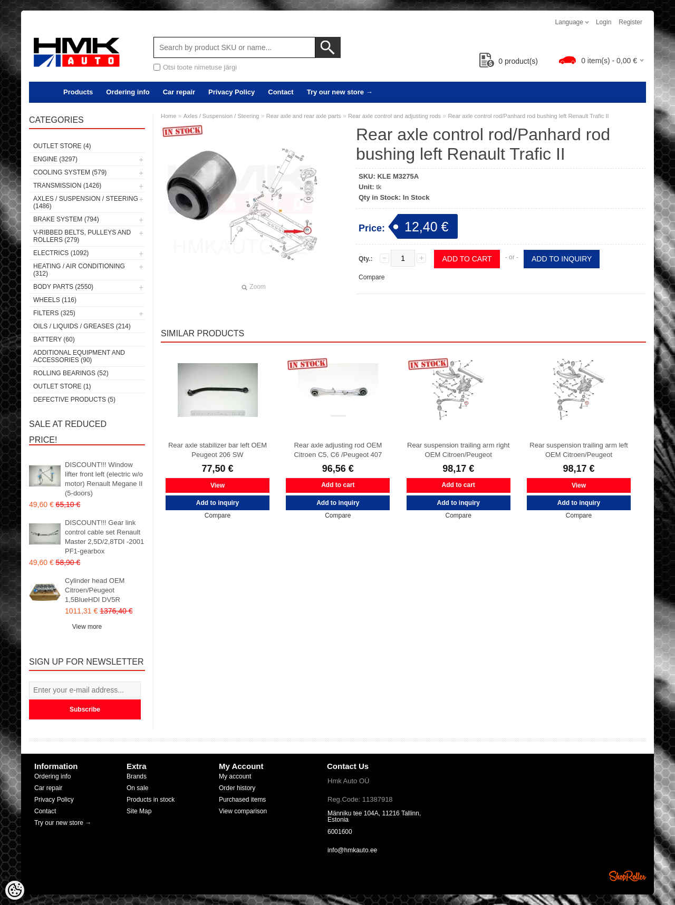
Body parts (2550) (63, 286)
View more (87, 626)
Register (630, 22)
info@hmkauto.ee (352, 850)
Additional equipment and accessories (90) (79, 356)
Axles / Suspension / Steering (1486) (85, 202)
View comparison (243, 811)
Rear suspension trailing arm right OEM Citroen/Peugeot (458, 450)
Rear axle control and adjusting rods (394, 116)
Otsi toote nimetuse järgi (200, 67)
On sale (137, 788)
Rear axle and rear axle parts (303, 116)
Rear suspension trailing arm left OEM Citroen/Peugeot (578, 450)
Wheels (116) (54, 300)
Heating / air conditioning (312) (79, 269)
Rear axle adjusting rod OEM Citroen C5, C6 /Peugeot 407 (338, 450)
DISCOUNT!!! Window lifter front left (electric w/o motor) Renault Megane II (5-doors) (104, 479)
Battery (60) (54, 339)
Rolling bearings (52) (71, 373)
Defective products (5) (74, 399)
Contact (280, 92)
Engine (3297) (55, 159)
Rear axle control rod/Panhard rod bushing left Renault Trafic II (528, 116)
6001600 (339, 832)
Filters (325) (54, 313)
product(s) (508, 61)
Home (168, 116)
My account (235, 776)
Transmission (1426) (67, 185)
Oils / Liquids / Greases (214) (82, 326)
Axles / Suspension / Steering (221, 116)
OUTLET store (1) (62, 386)
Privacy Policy (231, 92)
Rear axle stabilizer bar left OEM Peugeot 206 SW (217, 450)
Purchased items (242, 799)
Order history (237, 788)
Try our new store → (340, 92)
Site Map (139, 811)
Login (603, 22)
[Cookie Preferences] (14, 890)
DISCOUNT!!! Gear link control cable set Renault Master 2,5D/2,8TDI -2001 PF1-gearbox (104, 537)
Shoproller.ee (627, 876)
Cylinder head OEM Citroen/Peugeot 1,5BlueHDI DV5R (94, 590)
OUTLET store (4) (62, 146)
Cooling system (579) (70, 172)
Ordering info (127, 92)
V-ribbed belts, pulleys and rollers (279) (82, 236)
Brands (137, 776)
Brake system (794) (66, 219)
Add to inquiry (562, 259)
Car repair (179, 92)
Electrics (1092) (61, 253)
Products (78, 92)
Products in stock (151, 799)
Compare (371, 277)
